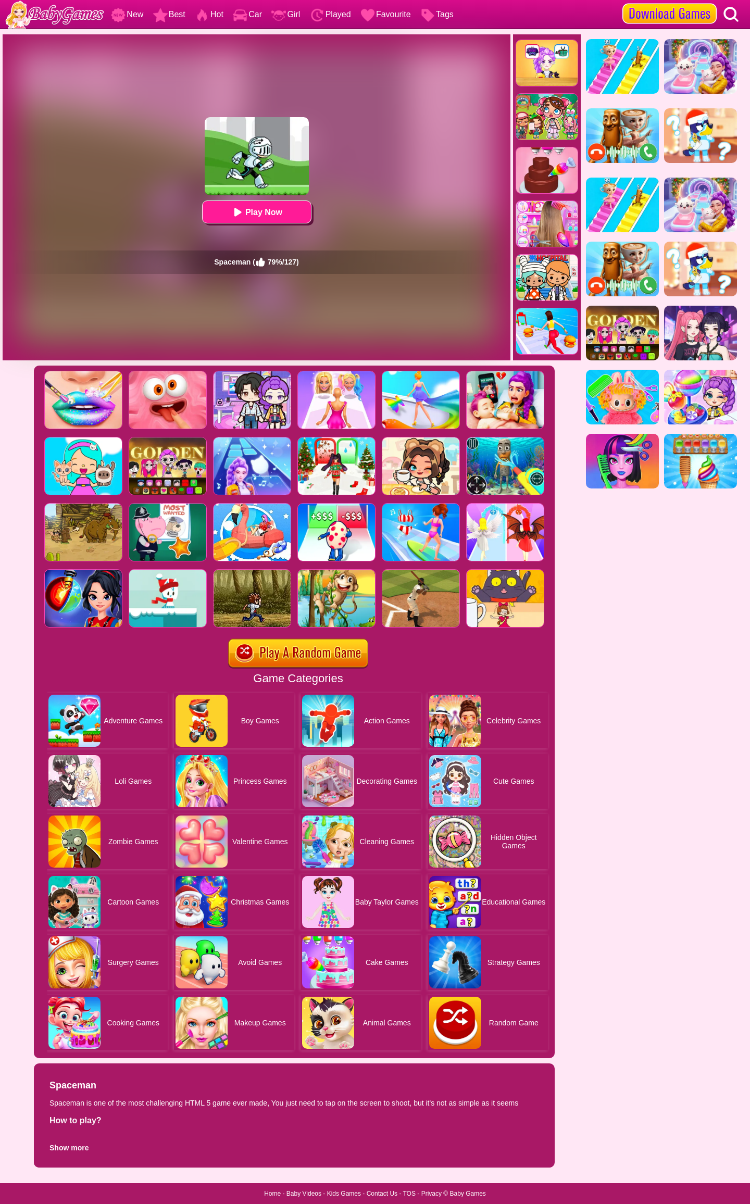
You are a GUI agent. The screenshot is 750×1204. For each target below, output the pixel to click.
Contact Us (382, 1193)
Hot (209, 14)
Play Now (256, 212)
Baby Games (467, 1193)
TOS (409, 1193)
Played (330, 14)
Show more (69, 1148)
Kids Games (344, 1193)
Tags (437, 14)
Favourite (385, 14)
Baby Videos (303, 1193)
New (127, 14)
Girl (285, 14)
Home (272, 1193)
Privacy (431, 1193)
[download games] (669, 3)
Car (247, 14)
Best (169, 14)
